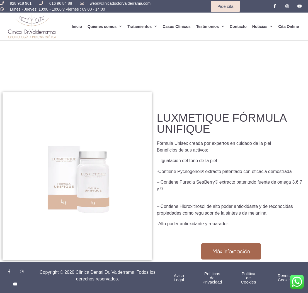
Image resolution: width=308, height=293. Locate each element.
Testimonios (210, 26)
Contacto (238, 26)
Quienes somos (105, 26)
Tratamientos (142, 26)
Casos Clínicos (176, 26)
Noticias (262, 26)
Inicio (77, 26)
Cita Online (288, 26)
